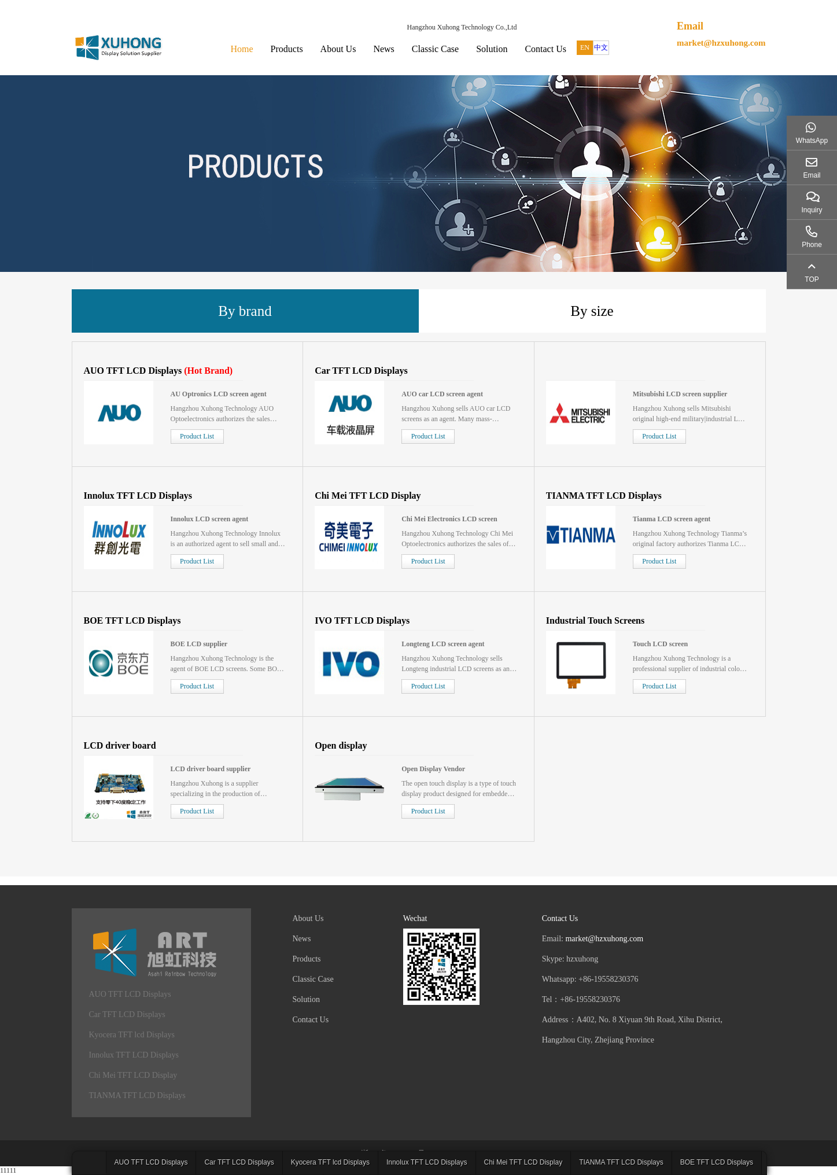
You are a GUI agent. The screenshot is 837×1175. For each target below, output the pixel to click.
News (383, 49)
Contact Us (545, 49)
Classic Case (435, 49)
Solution (491, 49)
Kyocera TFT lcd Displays (132, 1034)
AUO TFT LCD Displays (133, 370)
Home (242, 49)
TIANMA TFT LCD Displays (604, 495)
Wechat (415, 918)
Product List (197, 436)
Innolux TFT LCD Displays (138, 495)
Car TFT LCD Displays (361, 370)
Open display (341, 745)
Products (287, 49)
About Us (338, 49)
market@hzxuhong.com (721, 42)
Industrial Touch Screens (595, 620)
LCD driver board (120, 745)
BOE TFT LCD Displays (132, 620)
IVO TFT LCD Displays (362, 620)
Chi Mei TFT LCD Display (368, 495)
